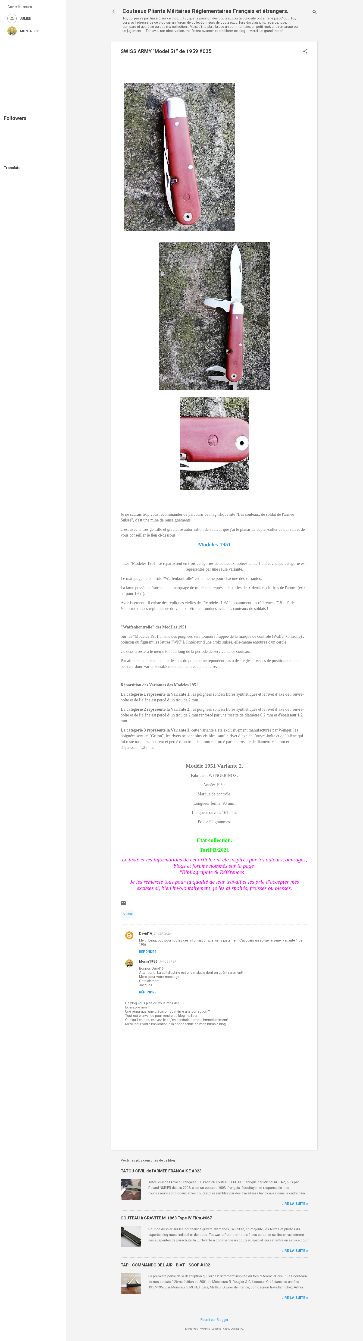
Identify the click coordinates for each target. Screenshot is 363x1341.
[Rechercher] (314, 13)
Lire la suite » (295, 1204)
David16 (145, 933)
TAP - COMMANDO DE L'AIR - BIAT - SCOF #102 (165, 1264)
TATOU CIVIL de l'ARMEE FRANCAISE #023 (161, 1170)
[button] (305, 51)
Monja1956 (148, 961)
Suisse (128, 914)
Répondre (147, 952)
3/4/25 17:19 (167, 961)
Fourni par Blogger (214, 1320)
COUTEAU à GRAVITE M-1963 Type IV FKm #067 (166, 1217)
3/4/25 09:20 (162, 933)
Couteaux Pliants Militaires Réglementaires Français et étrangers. (205, 11)
